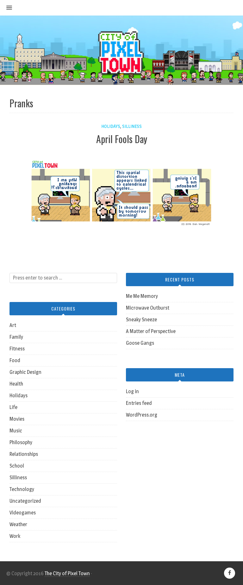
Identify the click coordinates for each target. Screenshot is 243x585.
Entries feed (139, 403)
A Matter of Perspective (151, 331)
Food (14, 360)
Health (16, 384)
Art (12, 325)
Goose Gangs (140, 343)
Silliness (132, 126)
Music (15, 431)
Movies (16, 419)
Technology (21, 489)
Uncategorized (25, 501)
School (16, 466)
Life (13, 407)
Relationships (23, 454)
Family (16, 337)
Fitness (17, 349)
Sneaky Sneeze (141, 320)
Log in (132, 391)
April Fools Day (121, 139)
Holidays (110, 126)
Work (14, 536)
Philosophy (20, 442)
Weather (18, 524)
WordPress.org (141, 415)
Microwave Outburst (147, 308)
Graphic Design (25, 372)
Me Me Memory (142, 296)
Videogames (22, 513)
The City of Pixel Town (67, 573)
